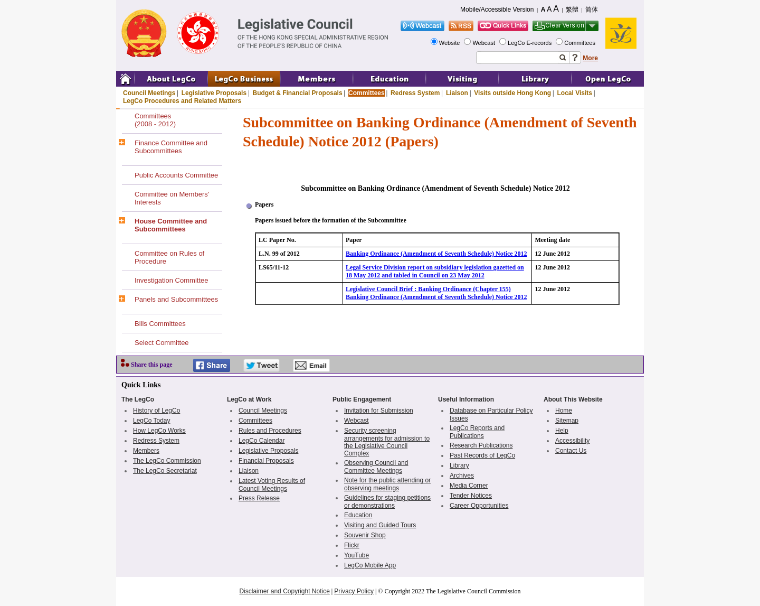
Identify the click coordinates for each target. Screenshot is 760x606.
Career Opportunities (479, 505)
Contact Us (570, 450)
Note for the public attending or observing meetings (387, 484)
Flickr (351, 545)
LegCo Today (151, 420)
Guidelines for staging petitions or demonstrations (387, 501)
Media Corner (469, 485)
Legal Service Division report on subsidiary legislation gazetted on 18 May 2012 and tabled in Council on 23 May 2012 (435, 271)
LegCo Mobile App (370, 565)
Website (450, 43)
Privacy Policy (354, 591)
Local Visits (574, 93)
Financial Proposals (266, 460)
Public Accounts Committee (176, 175)
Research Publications (481, 445)
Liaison (457, 93)
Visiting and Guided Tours (380, 525)
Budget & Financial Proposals (298, 93)
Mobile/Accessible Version (497, 9)
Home (563, 410)
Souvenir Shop (365, 535)
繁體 (572, 9)
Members (146, 450)
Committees (580, 43)
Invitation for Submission (378, 410)
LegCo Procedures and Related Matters (182, 101)
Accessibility (572, 440)
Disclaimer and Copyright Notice (284, 591)
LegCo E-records (530, 43)
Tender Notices (471, 495)
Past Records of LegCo (482, 455)
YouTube (356, 555)
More (590, 58)
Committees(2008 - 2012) (155, 120)
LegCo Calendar (261, 440)
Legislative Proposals (214, 93)
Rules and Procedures (270, 430)
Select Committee (162, 343)
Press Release (259, 498)
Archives (462, 475)
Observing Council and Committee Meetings (376, 466)
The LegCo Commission (167, 460)
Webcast (484, 43)
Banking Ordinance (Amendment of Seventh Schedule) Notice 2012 (436, 253)
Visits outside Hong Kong (512, 93)
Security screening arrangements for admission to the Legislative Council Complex (387, 442)
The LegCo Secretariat (165, 470)
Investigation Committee (171, 280)
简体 (591, 9)
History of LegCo (156, 410)
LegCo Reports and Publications (477, 432)
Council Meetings (149, 93)
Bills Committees (160, 324)
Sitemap (566, 420)
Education (358, 515)
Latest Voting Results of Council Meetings (272, 484)
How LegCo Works (159, 430)
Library (459, 465)
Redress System (415, 93)
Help (561, 430)
